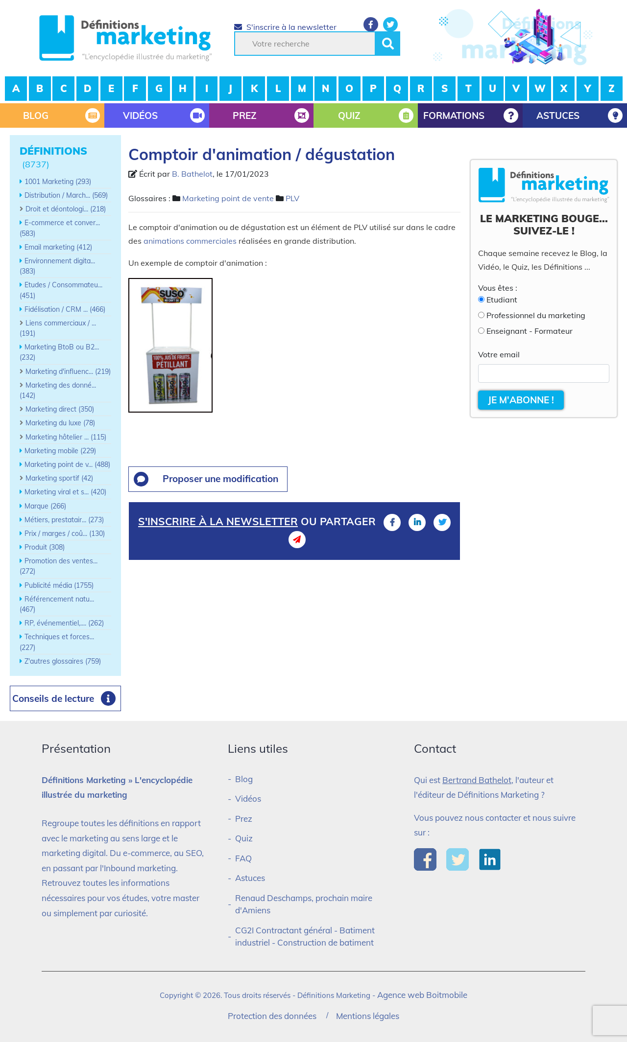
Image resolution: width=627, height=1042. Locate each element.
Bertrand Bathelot (476, 780)
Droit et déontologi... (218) (65, 209)
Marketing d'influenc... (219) (68, 371)
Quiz (244, 838)
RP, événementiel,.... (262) (64, 623)
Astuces (250, 878)
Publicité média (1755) (59, 585)
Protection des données (272, 1016)
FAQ (243, 858)
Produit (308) (44, 547)
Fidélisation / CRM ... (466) (64, 309)
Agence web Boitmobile (422, 995)
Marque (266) (45, 506)
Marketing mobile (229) (60, 450)
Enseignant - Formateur (529, 331)
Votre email (499, 354)
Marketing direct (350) (59, 409)
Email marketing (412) (58, 247)
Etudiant (501, 299)
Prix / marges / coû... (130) (64, 533)
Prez (243, 818)
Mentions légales (367, 1016)
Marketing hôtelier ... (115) (65, 437)
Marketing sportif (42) (59, 478)
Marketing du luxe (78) (60, 422)
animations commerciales (190, 241)
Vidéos (248, 798)
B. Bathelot (192, 174)
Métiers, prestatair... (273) (64, 519)
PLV (292, 198)
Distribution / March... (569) (66, 195)
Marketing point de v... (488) (67, 464)
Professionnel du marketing (535, 315)
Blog (244, 779)
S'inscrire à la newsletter (285, 27)
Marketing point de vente (228, 198)
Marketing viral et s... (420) (65, 491)
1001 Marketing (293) (57, 181)
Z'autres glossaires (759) (62, 661)
